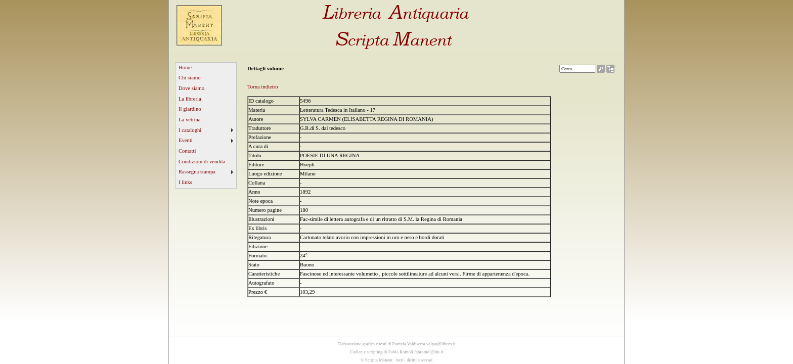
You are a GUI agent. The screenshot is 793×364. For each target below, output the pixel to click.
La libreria (190, 99)
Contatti (187, 151)
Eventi (186, 140)
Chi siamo (190, 77)
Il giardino (190, 109)
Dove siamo (191, 88)
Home (185, 67)
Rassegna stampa (197, 171)
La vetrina (190, 119)
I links (185, 182)
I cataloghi (190, 130)
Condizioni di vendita (202, 161)
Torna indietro (262, 86)
